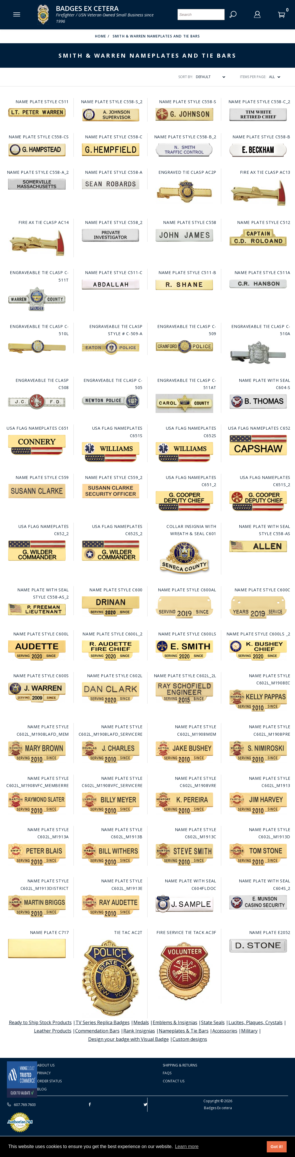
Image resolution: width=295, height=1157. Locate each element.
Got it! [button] (277, 1146)
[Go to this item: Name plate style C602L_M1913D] (258, 854)
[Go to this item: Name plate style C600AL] (184, 607)
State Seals (213, 1022)
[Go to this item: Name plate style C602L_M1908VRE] (184, 803)
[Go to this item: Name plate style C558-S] (184, 114)
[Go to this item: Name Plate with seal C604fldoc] (184, 904)
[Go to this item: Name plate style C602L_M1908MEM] (184, 752)
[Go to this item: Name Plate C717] (37, 948)
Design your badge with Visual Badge (128, 1039)
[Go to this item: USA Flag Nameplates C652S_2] (110, 550)
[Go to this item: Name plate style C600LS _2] (258, 650)
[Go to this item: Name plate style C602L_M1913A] (37, 854)
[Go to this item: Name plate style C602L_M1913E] (110, 906)
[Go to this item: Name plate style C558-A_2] (37, 184)
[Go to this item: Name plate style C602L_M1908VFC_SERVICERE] (110, 803)
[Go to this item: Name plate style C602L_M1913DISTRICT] (37, 906)
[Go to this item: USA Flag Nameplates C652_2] (37, 550)
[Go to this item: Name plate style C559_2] (110, 491)
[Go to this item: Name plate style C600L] (37, 650)
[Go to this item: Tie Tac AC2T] (110, 978)
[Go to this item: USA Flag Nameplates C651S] (110, 452)
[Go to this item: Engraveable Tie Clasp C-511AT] (184, 403)
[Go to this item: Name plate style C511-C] (110, 284)
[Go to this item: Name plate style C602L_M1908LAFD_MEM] (37, 752)
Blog (42, 1089)
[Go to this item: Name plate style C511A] (258, 283)
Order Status (49, 1081)
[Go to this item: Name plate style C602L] (110, 693)
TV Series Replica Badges (102, 1022)
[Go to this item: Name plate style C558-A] (110, 184)
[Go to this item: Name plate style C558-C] (110, 149)
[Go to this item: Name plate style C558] (184, 235)
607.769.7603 (21, 1104)
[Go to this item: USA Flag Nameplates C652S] (184, 452)
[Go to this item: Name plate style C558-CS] (37, 150)
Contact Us (173, 1081)
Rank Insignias (139, 1031)
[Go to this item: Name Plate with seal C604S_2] (258, 902)
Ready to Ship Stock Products (40, 1022)
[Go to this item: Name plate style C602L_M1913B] (110, 854)
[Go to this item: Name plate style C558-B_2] (184, 149)
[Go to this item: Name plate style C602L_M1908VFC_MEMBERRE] (37, 803)
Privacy (44, 1073)
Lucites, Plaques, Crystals (255, 1022)
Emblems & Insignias (175, 1022)
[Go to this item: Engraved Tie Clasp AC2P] (184, 191)
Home (100, 36)
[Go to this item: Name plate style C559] (37, 491)
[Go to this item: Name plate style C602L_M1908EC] (258, 700)
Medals (141, 1022)
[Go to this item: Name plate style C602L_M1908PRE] (258, 752)
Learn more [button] (186, 1146)
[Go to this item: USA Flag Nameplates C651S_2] (258, 501)
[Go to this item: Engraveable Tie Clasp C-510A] (258, 352)
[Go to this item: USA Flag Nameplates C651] (37, 445)
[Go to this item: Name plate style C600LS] (184, 650)
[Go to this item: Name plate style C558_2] (110, 235)
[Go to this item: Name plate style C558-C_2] (258, 114)
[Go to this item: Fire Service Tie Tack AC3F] (184, 971)
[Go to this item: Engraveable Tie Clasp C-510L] (37, 346)
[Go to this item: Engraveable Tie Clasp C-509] (184, 346)
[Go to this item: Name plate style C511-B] (184, 284)
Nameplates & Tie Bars (184, 1031)
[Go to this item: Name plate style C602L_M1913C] (184, 854)
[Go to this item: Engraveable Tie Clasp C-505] (110, 401)
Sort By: (185, 76)
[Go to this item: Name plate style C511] (37, 112)
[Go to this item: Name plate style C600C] (258, 607)
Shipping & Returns (180, 1065)
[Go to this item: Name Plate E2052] (258, 946)
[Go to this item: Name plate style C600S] (37, 692)
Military (249, 1031)
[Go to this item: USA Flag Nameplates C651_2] (184, 501)
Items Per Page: (253, 76)
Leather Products (52, 1031)
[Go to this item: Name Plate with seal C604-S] (258, 401)
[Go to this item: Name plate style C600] (110, 606)
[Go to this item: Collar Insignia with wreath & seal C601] (184, 557)
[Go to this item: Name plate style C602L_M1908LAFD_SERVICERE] (110, 752)
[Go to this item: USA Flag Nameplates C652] (258, 445)
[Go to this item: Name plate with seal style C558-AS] (258, 546)
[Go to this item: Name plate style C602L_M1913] (258, 803)
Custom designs (190, 1039)
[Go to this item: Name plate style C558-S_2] (110, 115)
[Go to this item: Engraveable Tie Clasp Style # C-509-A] (110, 347)
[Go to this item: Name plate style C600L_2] (110, 650)
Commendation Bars (97, 1031)
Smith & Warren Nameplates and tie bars (156, 36)
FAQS (167, 1073)
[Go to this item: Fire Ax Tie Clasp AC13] (258, 193)
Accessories (224, 1031)
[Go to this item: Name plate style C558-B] (258, 150)
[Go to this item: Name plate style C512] (258, 237)
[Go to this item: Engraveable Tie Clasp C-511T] (37, 298)
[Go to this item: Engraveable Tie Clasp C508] (37, 401)
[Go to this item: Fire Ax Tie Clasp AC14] (37, 243)
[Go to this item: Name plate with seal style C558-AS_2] (37, 609)
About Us (45, 1065)
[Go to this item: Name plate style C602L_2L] (184, 693)
